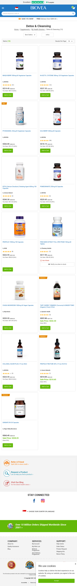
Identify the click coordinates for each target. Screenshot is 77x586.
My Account (35, 544)
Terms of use (33, 582)
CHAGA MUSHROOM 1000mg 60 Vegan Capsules (18, 305)
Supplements (25, 29)
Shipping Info (60, 551)
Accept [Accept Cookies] (56, 581)
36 (70, 41)
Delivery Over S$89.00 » (47, 19)
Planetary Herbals (46, 248)
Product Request (61, 549)
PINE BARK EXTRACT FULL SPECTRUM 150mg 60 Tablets (55, 243)
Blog (9, 549)
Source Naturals (46, 370)
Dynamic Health (46, 311)
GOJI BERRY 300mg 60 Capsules (50, 131)
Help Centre (60, 544)
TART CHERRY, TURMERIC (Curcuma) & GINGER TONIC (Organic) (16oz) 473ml (57, 306)
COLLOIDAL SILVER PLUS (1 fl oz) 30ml (15, 364)
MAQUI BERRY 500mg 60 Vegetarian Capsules (17, 75)
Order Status (60, 546)
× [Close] (75, 564)
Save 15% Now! (26, 19)
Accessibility (24, 582)
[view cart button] (73, 8)
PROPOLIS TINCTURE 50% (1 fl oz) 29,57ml (53, 364)
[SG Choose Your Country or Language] (17, 8)
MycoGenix (7, 311)
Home (16, 29)
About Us (10, 544)
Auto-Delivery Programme (36, 553)
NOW (5, 248)
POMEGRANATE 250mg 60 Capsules (51, 186)
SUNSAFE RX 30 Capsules (11, 422)
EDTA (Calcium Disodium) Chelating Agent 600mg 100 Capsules (19, 187)
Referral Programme (35, 549)
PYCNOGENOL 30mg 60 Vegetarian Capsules (17, 131)
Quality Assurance (13, 546)
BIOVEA (6, 82)
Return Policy (60, 554)
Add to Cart (7, 95)
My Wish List (36, 546)
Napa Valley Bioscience (10, 429)
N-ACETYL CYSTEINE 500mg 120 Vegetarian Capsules (57, 75)
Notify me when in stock (57, 264)
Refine (47, 35)
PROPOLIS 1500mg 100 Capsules (13, 242)
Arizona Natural (8, 193)
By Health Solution (38, 29)
